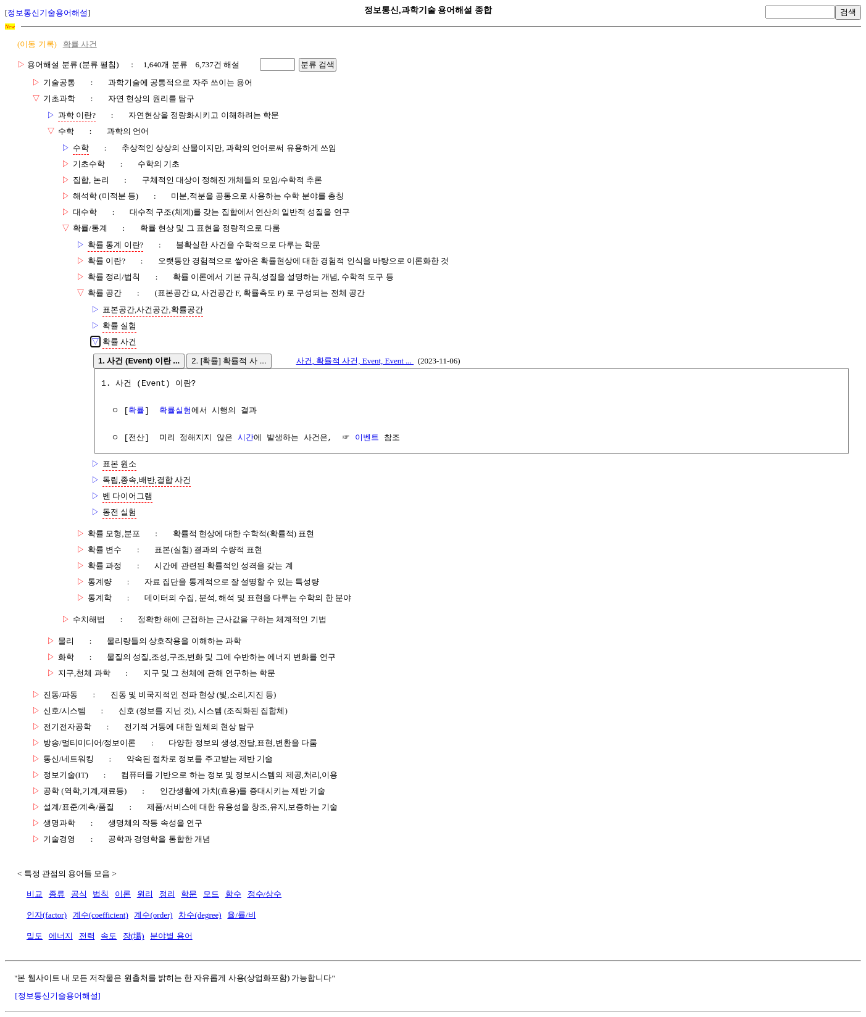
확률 (136, 411)
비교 (35, 894)
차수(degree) (199, 914)
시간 (246, 438)
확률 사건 (80, 44)
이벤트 (367, 438)
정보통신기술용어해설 (47, 12)
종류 (57, 894)
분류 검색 (318, 64)
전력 (87, 935)
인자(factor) (47, 914)
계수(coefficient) (100, 914)
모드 (211, 894)
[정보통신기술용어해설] (58, 995)
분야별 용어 (171, 935)
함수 (233, 894)
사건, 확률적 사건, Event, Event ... (355, 360)
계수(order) (153, 914)
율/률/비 (241, 914)
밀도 (35, 935)
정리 (167, 894)
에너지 (61, 935)
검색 (848, 12)
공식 (79, 894)
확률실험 (175, 411)
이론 (123, 894)
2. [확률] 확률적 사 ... (228, 360)
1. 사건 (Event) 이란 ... (139, 360)
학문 (189, 894)
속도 (109, 935)
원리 (145, 894)
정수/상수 (265, 894)
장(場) (133, 935)
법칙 (101, 894)
